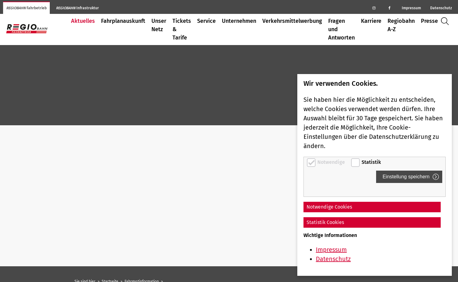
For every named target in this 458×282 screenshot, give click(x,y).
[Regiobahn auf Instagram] (374, 8)
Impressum (411, 8)
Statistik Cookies (325, 222)
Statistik (371, 162)
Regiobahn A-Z (401, 25)
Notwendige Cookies (329, 207)
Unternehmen (239, 21)
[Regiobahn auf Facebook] (389, 8)
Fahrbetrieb (26, 8)
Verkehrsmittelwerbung (292, 21)
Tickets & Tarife (181, 29)
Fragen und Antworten (341, 29)
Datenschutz (441, 8)
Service (206, 21)
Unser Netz (158, 25)
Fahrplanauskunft (123, 21)
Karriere (371, 21)
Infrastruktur (77, 8)
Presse (429, 21)
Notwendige (331, 162)
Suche (446, 21)
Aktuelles (83, 21)
